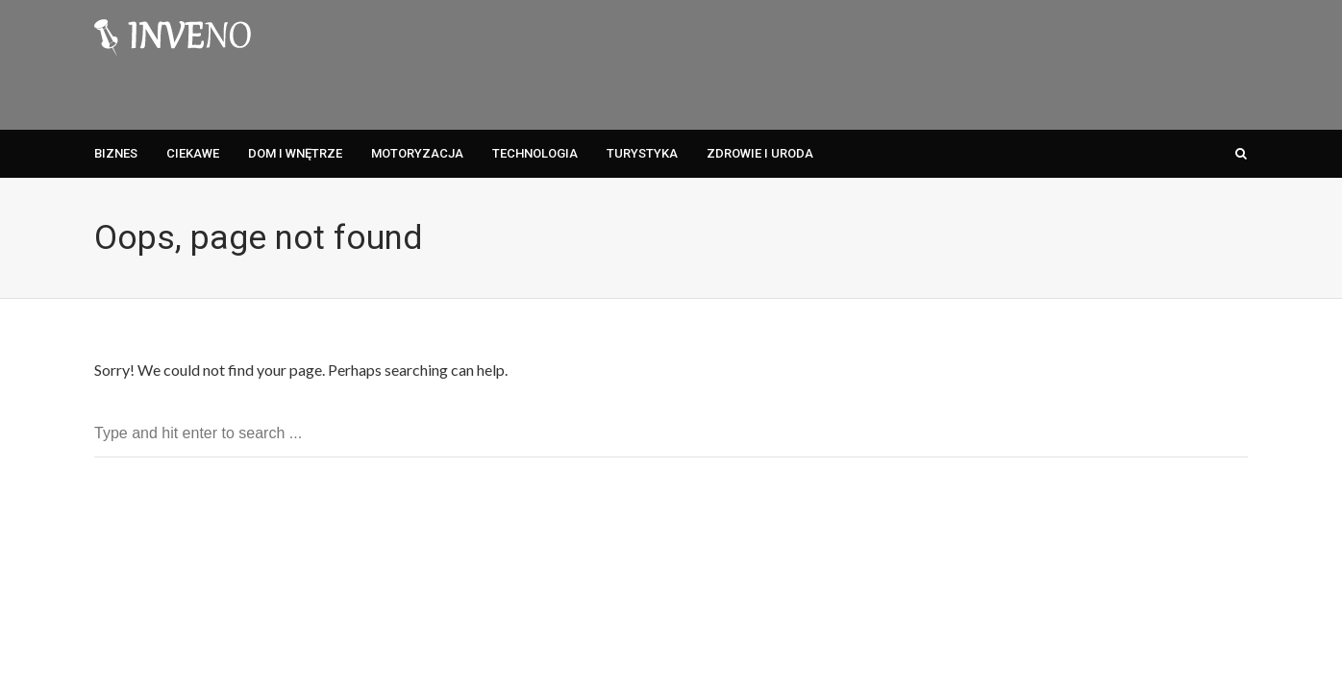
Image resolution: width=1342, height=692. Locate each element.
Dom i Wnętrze (295, 153)
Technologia (535, 153)
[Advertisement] (898, 62)
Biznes (115, 153)
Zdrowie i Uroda (760, 153)
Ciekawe (192, 153)
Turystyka (642, 153)
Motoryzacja (417, 153)
